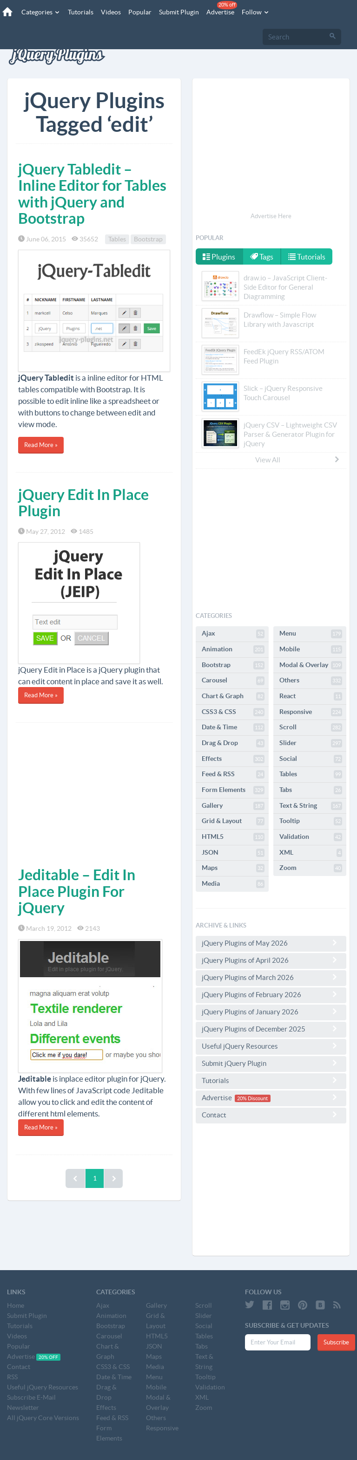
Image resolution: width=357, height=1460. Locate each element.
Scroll (310, 727)
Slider (310, 743)
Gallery (233, 806)
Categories (40, 12)
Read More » (41, 444)
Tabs (310, 790)
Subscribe (336, 1342)
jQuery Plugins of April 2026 (271, 960)
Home (15, 1305)
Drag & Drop (233, 743)
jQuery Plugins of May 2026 (271, 943)
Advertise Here (271, 216)
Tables (117, 239)
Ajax (233, 633)
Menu (310, 633)
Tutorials (80, 12)
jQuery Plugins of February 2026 (271, 994)
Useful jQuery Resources (271, 1046)
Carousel (233, 680)
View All (298, 459)
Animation (233, 649)
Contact (271, 1114)
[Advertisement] (94, 792)
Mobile (310, 649)
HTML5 (233, 837)
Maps (233, 868)
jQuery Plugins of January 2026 (271, 1011)
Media (233, 884)
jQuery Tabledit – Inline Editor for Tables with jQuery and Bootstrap (92, 194)
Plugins (219, 257)
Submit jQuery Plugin (271, 1063)
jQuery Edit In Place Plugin (83, 502)
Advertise (221, 8)
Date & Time (233, 727)
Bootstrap (148, 239)
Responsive (310, 712)
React (310, 696)
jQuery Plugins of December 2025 (271, 1029)
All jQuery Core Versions (43, 1417)
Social (310, 759)
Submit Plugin (179, 12)
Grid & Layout (233, 821)
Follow (256, 12)
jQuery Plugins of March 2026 (271, 977)
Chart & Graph (233, 696)
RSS (12, 1377)
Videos (111, 12)
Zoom (310, 868)
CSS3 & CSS (233, 712)
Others (310, 680)
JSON (233, 853)
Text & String (310, 806)
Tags (261, 257)
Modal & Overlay (310, 665)
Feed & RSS (233, 774)
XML (310, 853)
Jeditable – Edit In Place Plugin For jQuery (76, 890)
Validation (310, 837)
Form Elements (233, 790)
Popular (140, 12)
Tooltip (310, 821)
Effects (233, 759)
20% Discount (252, 1098)
